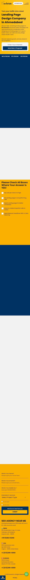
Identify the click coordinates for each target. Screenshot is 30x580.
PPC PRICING (14, 56)
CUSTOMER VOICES (18, 3)
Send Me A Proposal (15, 48)
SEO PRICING (24, 56)
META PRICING (6, 56)
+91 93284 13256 (8, 538)
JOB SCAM (3, 577)
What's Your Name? (8, 473)
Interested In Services (8, 495)
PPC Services (5, 27)
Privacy (15, 577)
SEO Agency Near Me (14, 520)
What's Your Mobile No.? (9, 488)
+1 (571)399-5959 (8, 553)
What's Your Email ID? (8, 481)
